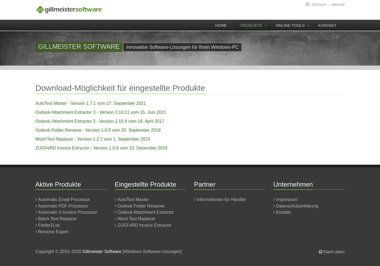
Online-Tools (290, 25)
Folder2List (49, 225)
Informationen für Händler (221, 199)
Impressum (287, 199)
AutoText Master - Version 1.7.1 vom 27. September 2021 (91, 103)
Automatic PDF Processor (63, 206)
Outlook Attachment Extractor (145, 212)
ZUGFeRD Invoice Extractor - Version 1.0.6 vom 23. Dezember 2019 (101, 148)
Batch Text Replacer (57, 218)
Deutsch (319, 4)
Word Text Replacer (136, 218)
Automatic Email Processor (64, 199)
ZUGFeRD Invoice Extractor (144, 225)
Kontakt (327, 25)
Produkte (251, 25)
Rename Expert (53, 231)
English (337, 4)
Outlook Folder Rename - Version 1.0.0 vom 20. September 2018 (98, 130)
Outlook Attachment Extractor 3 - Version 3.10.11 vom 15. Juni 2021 (101, 112)
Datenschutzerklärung (297, 206)
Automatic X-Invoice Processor (68, 212)
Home (221, 25)
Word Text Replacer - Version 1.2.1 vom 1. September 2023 (93, 139)
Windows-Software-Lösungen (152, 251)
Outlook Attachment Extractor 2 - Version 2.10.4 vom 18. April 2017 (100, 121)
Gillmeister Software (101, 251)
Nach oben (334, 251)
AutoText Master (133, 199)
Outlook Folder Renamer (141, 206)
